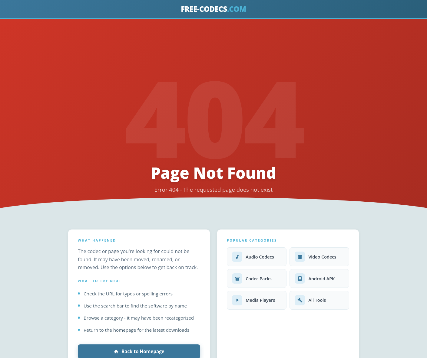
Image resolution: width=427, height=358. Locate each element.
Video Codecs (315, 257)
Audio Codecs (253, 257)
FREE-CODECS (213, 9)
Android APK (315, 278)
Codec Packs (252, 278)
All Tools (310, 300)
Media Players (253, 300)
